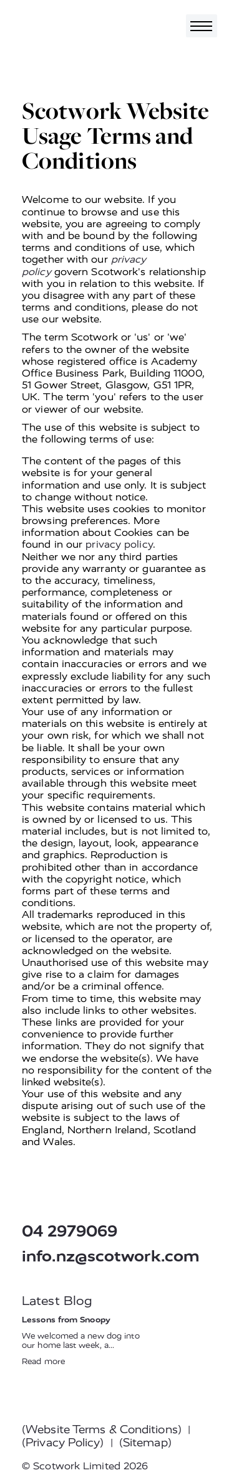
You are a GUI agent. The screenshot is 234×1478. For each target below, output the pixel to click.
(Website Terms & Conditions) (102, 1429)
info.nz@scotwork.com (111, 1256)
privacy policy (118, 544)
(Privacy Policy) (63, 1442)
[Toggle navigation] (201, 25)
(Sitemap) (145, 1442)
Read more (43, 1361)
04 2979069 (69, 1231)
